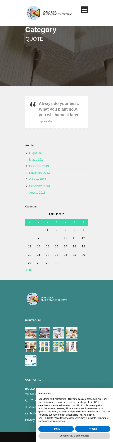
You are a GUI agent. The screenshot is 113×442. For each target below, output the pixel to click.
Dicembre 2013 (39, 166)
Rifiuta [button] (56, 428)
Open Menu (84, 9)
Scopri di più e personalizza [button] (74, 435)
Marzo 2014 (37, 159)
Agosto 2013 (37, 192)
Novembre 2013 (39, 172)
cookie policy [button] (95, 405)
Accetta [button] (93, 428)
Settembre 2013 (39, 186)
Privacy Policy (34, 420)
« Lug (28, 269)
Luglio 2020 (36, 153)
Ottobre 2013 (37, 179)
